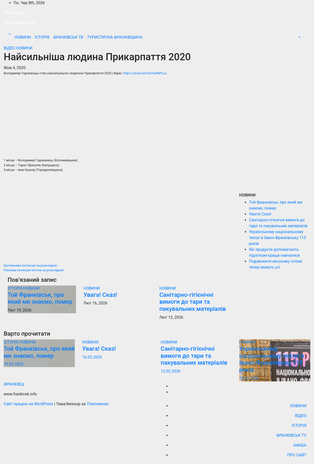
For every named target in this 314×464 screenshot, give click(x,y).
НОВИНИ (22, 37)
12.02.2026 (170, 371)
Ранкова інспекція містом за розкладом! (34, 270)
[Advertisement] (118, 219)
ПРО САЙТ (296, 455)
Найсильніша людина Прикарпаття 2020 (97, 57)
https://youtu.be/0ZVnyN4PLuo (145, 73)
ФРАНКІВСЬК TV (291, 435)
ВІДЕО (10, 48)
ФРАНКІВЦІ (14, 12)
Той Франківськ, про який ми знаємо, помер (40, 298)
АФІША (299, 445)
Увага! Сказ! (100, 294)
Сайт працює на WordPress (29, 404)
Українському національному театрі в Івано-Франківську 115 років (277, 237)
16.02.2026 (92, 357)
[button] (9, 34)
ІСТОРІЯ (42, 37)
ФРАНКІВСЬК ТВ (68, 37)
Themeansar (97, 404)
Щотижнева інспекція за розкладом (30, 265)
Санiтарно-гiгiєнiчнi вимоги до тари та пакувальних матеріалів (192, 302)
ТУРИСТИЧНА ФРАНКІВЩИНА (115, 37)
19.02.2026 (13, 364)
